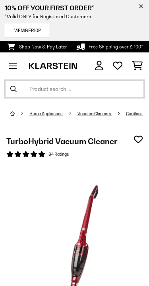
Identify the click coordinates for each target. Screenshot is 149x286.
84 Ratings (58, 154)
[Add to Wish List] (138, 139)
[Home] (19, 113)
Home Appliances (46, 113)
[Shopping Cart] (137, 66)
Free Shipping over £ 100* (116, 47)
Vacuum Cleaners (94, 113)
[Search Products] (74, 89)
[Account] (99, 66)
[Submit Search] (13, 89)
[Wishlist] (117, 66)
